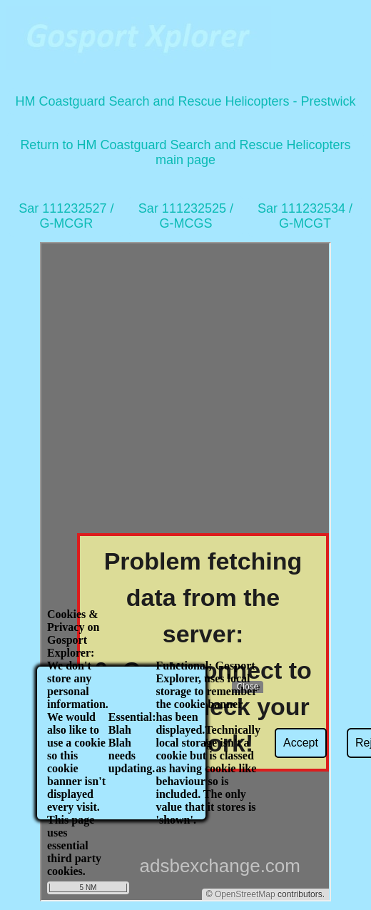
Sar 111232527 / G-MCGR (66, 216)
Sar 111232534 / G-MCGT (305, 216)
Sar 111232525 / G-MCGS (185, 216)
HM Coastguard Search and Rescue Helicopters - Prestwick (185, 101)
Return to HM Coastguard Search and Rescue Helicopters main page (185, 152)
